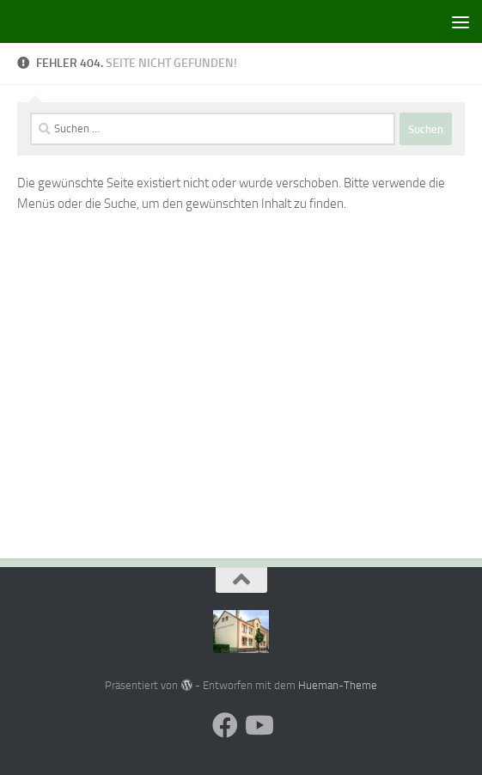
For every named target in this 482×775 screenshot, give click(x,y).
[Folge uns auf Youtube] (258, 725)
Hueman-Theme (337, 685)
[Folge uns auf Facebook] (225, 725)
